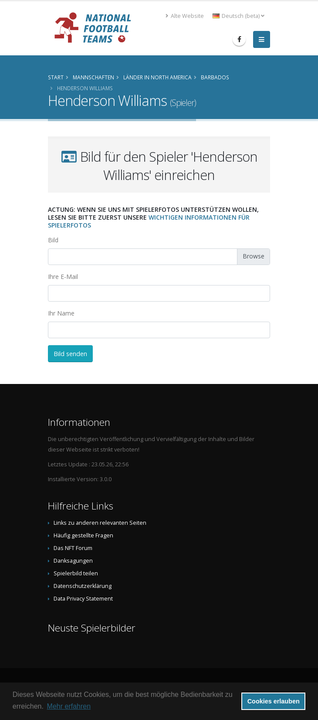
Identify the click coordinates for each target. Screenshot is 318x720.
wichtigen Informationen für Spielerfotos (149, 221)
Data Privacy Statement (83, 598)
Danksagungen (73, 560)
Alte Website (185, 16)
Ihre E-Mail (63, 276)
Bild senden (70, 354)
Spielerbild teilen (76, 573)
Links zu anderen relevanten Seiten (100, 522)
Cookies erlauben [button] (273, 701)
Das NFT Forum (73, 548)
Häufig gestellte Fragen (83, 535)
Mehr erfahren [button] (69, 706)
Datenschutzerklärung (83, 586)
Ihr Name (61, 313)
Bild (53, 240)
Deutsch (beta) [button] (238, 16)
